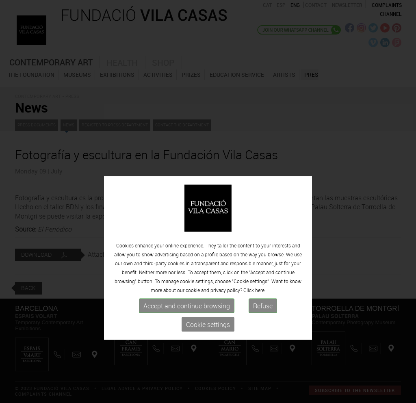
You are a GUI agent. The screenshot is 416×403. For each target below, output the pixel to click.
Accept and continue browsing (186, 324)
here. (260, 308)
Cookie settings (208, 342)
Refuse (263, 324)
